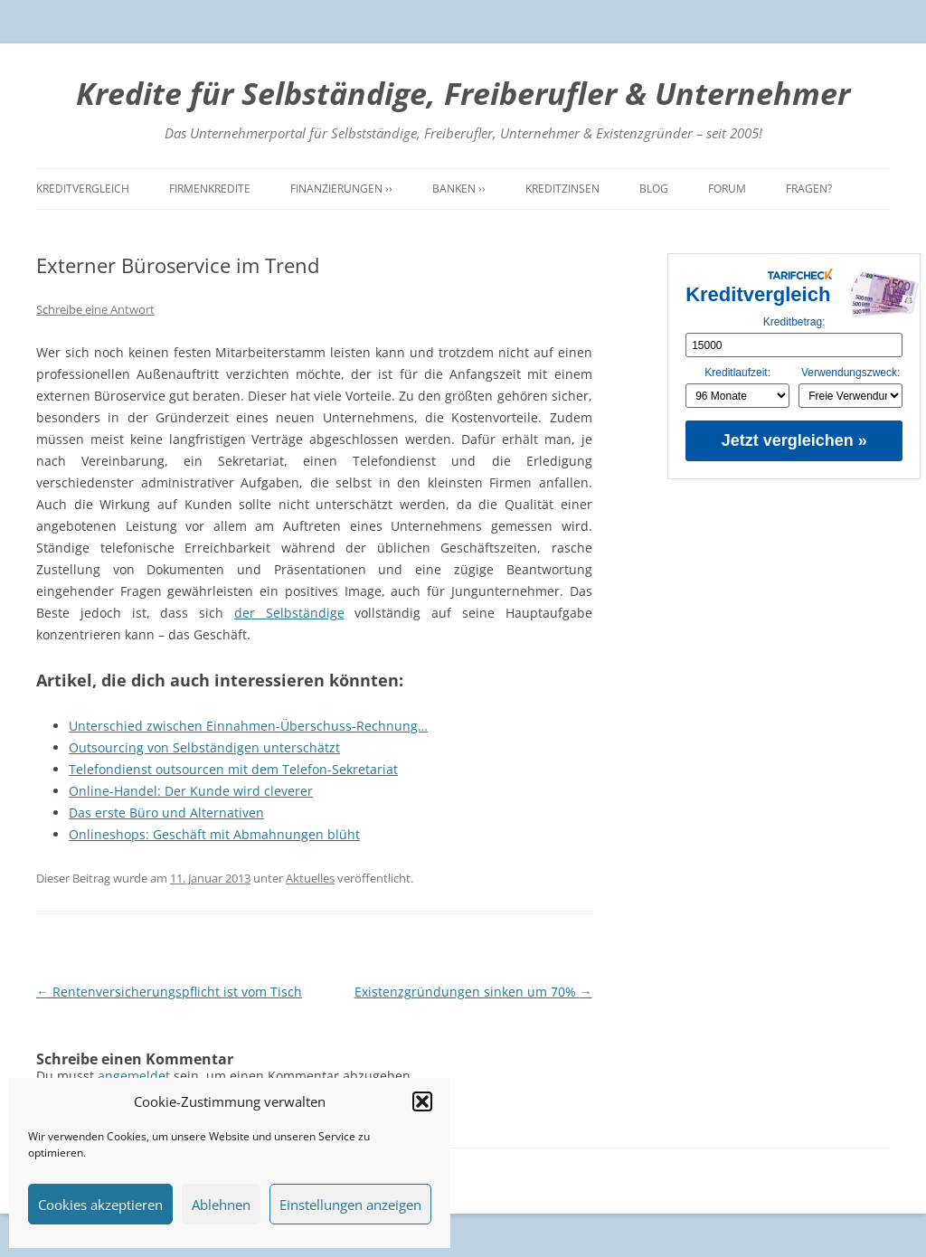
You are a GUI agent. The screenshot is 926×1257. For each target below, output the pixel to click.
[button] (422, 1101)
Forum (727, 188)
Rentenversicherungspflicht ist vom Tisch (169, 991)
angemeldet (134, 1075)
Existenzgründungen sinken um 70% (473, 991)
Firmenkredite (209, 188)
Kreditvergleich (82, 188)
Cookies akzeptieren (100, 1205)
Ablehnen (221, 1205)
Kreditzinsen (562, 188)
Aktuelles (310, 878)
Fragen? (809, 188)
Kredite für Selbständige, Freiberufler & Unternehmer (463, 93)
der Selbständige (289, 612)
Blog (653, 188)
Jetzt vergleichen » (794, 440)
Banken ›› (459, 188)
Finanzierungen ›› (341, 188)
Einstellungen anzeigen (350, 1205)
